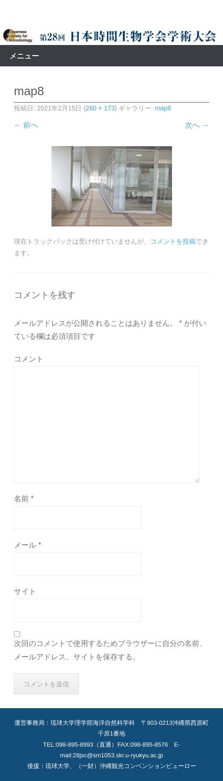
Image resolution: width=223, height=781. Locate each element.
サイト (25, 591)
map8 (163, 108)
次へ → (197, 125)
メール (27, 545)
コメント (29, 359)
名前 (24, 499)
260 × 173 (100, 108)
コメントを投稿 (173, 241)
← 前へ (26, 125)
